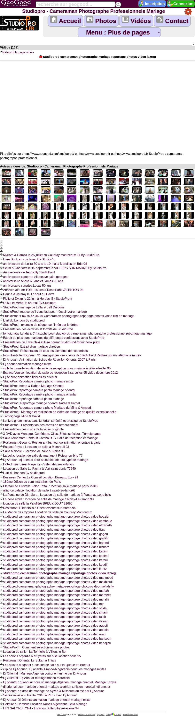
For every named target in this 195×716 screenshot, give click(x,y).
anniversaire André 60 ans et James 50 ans (31, 281)
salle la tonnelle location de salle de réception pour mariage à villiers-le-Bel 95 (55, 368)
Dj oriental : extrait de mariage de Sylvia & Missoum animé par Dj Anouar (52, 691)
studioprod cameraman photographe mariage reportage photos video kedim (53, 551)
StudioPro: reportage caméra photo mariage (32, 399)
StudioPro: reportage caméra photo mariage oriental (37, 390)
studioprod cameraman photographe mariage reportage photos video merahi (54, 599)
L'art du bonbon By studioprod (22, 320)
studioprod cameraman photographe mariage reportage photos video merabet (55, 595)
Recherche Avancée (86, 714)
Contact (172, 20)
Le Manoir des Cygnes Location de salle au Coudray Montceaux (46, 512)
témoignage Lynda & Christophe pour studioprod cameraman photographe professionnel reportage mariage (76, 333)
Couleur (116, 714)
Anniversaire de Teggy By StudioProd (27, 272)
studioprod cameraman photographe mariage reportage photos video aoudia (54, 629)
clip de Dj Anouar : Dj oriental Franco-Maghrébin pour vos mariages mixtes (53, 669)
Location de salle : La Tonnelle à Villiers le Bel (33, 651)
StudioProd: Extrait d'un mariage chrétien (30, 346)
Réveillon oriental (130, 714)
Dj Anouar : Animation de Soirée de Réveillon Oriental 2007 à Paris (48, 359)
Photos (101, 20)
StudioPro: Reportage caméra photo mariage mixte (37, 381)
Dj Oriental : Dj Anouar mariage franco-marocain (35, 678)
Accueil (65, 20)
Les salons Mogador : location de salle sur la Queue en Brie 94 (45, 665)
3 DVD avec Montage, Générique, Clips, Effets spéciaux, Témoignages (50, 433)
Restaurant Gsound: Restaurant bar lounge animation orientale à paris (50, 442)
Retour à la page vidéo (17, 52)
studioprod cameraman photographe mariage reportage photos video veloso (54, 621)
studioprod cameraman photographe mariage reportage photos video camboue (56, 521)
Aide (108, 714)
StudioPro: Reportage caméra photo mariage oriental (38, 394)
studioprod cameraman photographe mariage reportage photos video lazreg (58, 573)
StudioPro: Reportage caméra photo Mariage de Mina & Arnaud (45, 407)
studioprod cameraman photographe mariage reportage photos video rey (52, 603)
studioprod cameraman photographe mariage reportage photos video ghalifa (54, 538)
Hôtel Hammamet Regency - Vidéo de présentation (37, 464)
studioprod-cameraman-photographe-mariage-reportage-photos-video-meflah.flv (57, 586)
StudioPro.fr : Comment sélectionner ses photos (34, 647)
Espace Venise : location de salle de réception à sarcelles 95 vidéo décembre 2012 (59, 372)
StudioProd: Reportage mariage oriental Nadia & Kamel (40, 403)
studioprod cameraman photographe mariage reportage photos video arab (52, 634)
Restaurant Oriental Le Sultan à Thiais (28, 660)
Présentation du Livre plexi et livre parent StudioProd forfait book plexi (50, 342)
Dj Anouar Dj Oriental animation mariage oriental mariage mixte (45, 699)
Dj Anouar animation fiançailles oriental (28, 377)
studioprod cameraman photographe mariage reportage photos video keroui (54, 560)
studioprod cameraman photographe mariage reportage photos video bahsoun (55, 638)
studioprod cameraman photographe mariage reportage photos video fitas (52, 529)
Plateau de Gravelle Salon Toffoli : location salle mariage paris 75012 (49, 486)
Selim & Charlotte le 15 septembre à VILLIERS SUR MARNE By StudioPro (53, 268)
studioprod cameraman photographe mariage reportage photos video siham (53, 612)
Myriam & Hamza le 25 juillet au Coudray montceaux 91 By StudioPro (49, 255)
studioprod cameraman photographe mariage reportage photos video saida (53, 608)
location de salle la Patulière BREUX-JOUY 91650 (36, 503)
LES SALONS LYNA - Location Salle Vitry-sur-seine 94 (39, 708)
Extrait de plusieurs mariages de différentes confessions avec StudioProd (52, 337)
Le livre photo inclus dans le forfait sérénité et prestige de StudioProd (49, 420)
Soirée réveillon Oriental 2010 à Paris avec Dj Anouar (38, 695)
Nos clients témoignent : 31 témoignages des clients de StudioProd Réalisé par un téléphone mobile (70, 355)
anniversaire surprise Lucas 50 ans (25, 285)
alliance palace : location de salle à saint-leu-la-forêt (37, 490)
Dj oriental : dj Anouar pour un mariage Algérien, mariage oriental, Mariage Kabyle (58, 682)
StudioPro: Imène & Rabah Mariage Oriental (32, 386)
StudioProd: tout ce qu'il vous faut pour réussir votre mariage (43, 311)
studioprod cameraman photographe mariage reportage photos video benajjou (55, 643)
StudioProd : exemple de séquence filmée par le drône (39, 324)
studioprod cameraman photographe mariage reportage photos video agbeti (54, 625)
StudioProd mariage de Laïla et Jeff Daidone (32, 307)
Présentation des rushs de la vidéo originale (32, 429)
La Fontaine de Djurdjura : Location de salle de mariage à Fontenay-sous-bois (55, 494)
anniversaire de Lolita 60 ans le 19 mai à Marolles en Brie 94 (43, 263)
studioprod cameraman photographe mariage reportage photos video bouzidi (54, 516)
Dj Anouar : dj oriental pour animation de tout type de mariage (44, 459)
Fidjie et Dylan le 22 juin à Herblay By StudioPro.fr (36, 298)
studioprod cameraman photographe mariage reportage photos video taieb (53, 616)
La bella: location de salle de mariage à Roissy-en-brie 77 (41, 455)
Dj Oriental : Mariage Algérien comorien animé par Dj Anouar (43, 673)
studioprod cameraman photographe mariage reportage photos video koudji (53, 564)
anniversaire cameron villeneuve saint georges (33, 276)
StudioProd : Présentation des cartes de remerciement (39, 425)
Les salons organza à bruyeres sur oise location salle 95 (40, 656)
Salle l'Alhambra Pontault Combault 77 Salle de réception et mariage (49, 438)
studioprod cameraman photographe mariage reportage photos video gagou (54, 534)
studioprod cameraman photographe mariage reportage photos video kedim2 (54, 555)
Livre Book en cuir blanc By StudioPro (28, 259)
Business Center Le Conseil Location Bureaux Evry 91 (39, 477)
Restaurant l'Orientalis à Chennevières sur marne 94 (38, 508)
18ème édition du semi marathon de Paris (30, 481)
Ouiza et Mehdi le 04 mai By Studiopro (28, 303)
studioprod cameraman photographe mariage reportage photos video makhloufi (56, 582)
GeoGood (61, 714)
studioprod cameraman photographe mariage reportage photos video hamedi (54, 542)
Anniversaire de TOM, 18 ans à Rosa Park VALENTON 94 (41, 290)
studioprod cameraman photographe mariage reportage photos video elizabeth (56, 525)
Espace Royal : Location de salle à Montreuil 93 (34, 446)
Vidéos (136, 20)
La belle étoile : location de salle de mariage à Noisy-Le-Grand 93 (47, 499)
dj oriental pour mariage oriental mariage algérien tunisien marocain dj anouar (55, 686)
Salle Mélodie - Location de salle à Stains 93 (32, 451)
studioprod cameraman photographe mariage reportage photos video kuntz (53, 569)
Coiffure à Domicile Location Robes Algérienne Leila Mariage (43, 704)
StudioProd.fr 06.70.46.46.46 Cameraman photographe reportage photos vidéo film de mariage (67, 316)
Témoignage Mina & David (20, 416)
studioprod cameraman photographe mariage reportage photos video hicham (54, 547)
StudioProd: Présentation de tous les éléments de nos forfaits (44, 350)
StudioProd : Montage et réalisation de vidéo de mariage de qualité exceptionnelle (58, 412)
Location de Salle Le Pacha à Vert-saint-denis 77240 (38, 468)
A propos (100, 714)
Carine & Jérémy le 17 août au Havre (27, 294)
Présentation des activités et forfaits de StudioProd (36, 329)
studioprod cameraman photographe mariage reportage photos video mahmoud (56, 577)
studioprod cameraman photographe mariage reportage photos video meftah (54, 590)
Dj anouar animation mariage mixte (25, 364)
